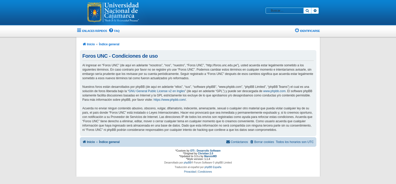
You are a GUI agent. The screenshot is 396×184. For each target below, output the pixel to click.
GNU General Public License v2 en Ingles (157, 91)
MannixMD (210, 156)
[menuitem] (113, 31)
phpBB (187, 162)
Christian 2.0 (205, 153)
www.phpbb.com (274, 91)
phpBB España (212, 167)
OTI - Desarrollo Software (205, 150)
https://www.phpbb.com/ (169, 99)
